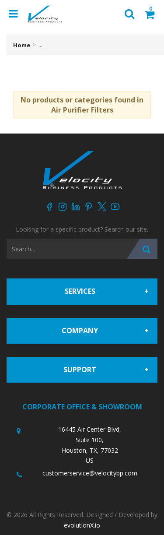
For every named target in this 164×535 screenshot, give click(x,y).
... (40, 45)
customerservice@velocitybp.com (89, 473)
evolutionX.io (82, 525)
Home (21, 45)
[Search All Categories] (82, 249)
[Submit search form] (142, 249)
